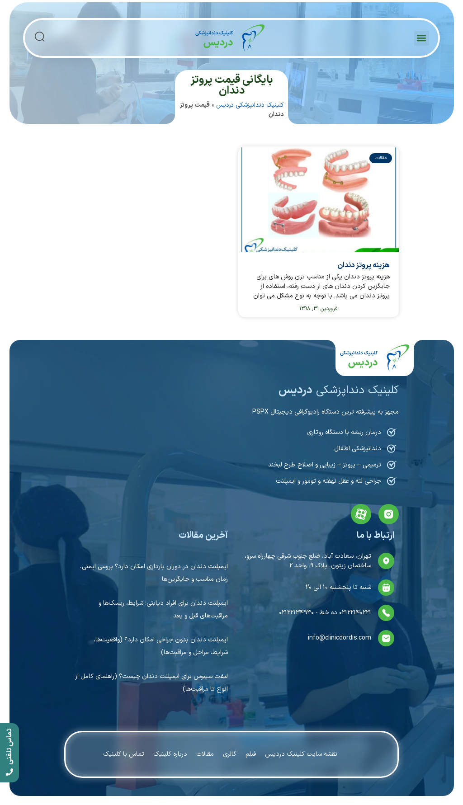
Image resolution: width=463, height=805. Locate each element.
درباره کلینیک (170, 754)
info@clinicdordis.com (339, 638)
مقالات (205, 754)
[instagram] (388, 514)
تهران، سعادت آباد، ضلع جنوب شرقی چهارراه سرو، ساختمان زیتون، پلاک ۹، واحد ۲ (308, 560)
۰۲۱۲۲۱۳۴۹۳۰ (296, 612)
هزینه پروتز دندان (363, 265)
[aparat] (361, 514)
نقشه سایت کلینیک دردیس (301, 754)
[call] (9, 752)
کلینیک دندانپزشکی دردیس (249, 105)
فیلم (251, 754)
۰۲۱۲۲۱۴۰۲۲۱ (354, 612)
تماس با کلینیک (123, 754)
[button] (421, 38)
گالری (229, 754)
